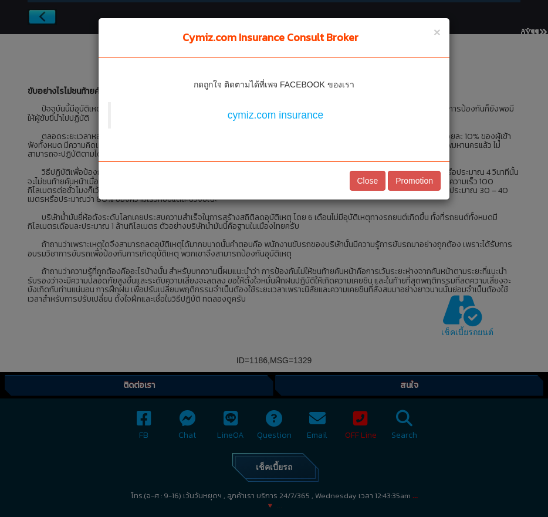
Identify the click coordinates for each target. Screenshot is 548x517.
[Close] (437, 32)
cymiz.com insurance (275, 115)
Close (367, 180)
